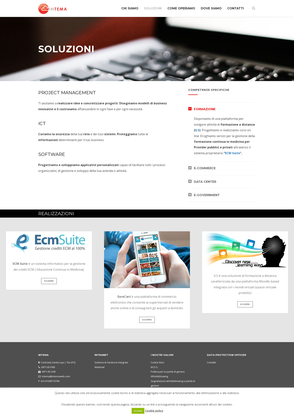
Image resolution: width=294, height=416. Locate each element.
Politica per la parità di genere (168, 371)
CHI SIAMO (129, 8)
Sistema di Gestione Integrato (111, 362)
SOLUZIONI (153, 8)
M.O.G (154, 367)
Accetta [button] (138, 410)
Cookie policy (154, 410)
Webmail (99, 367)
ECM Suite (232, 153)
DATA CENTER (205, 182)
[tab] (222, 109)
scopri (49, 281)
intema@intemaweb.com (56, 376)
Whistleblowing (159, 376)
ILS (197, 130)
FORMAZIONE (204, 109)
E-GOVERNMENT (207, 195)
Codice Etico (157, 362)
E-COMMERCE (205, 168)
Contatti (211, 362)
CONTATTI (235, 8)
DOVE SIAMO (211, 8)
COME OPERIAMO (181, 8)
